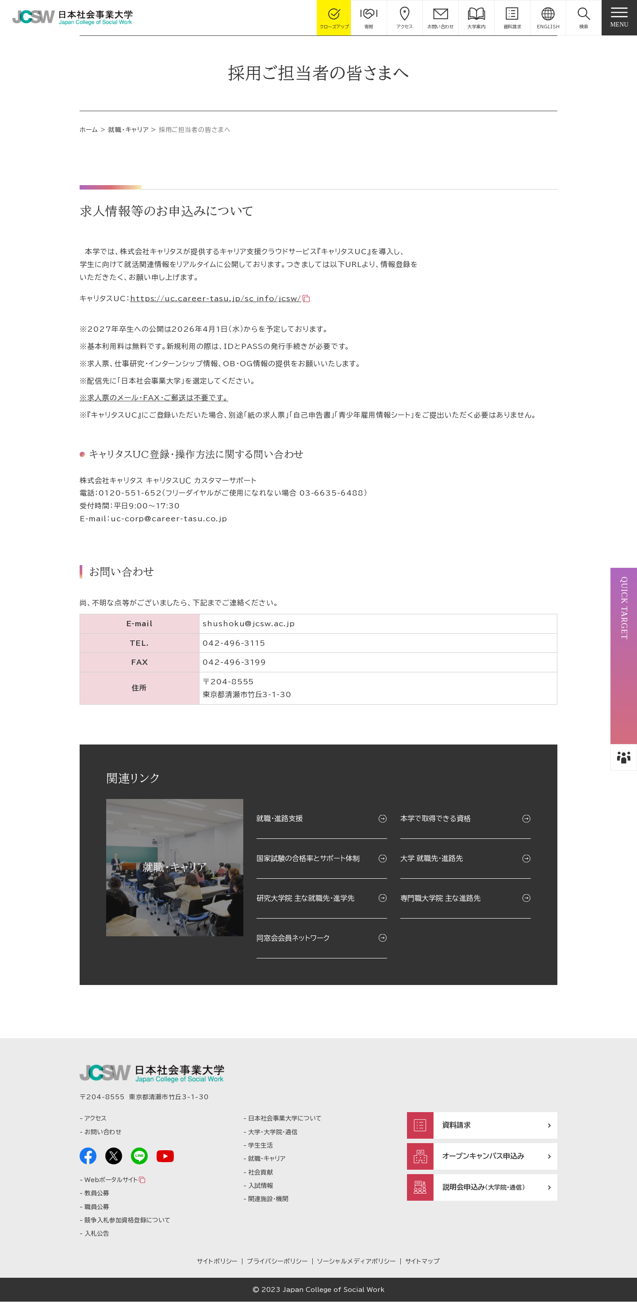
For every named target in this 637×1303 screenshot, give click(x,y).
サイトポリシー (217, 1263)
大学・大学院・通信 (273, 1133)
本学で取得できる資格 (435, 818)
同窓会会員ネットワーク (293, 938)
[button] (584, 17)
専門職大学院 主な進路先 (440, 898)
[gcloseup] (334, 17)
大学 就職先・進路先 (431, 858)
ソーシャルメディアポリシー (356, 1263)
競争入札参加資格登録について (127, 1221)
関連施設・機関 (268, 1201)
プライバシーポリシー (277, 1263)
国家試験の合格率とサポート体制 (308, 858)
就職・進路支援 (280, 818)
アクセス (95, 1120)
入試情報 (260, 1187)
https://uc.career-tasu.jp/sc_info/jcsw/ (215, 298)
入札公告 (96, 1235)
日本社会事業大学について (285, 1120)
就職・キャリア (128, 130)
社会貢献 (260, 1174)
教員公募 (96, 1195)
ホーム (89, 130)
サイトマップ (423, 1263)
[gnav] (619, 17)
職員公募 (96, 1208)
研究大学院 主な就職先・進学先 (305, 898)
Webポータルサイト (111, 1181)
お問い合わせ (102, 1133)
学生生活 (260, 1147)
